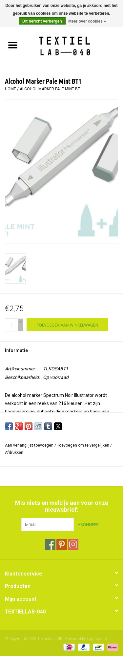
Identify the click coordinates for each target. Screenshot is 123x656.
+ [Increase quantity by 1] (21, 322)
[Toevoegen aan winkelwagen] (67, 324)
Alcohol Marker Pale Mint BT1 (51, 89)
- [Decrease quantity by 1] (20, 328)
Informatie (16, 350)
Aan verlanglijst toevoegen (29, 445)
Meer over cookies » (87, 21)
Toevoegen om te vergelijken (83, 445)
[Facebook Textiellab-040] (50, 544)
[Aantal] (11, 324)
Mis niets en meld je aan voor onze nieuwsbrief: (61, 506)
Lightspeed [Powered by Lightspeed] (97, 638)
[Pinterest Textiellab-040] (61, 544)
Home (10, 89)
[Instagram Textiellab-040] (73, 544)
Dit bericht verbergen (42, 21)
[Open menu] (13, 44)
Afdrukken (14, 452)
